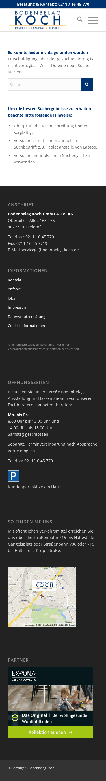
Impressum (17, 307)
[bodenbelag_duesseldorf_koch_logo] (44, 20)
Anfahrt (14, 288)
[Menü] (90, 20)
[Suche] (77, 20)
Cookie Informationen (26, 325)
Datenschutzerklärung (26, 316)
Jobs (11, 298)
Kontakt (14, 279)
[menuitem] (77, 20)
